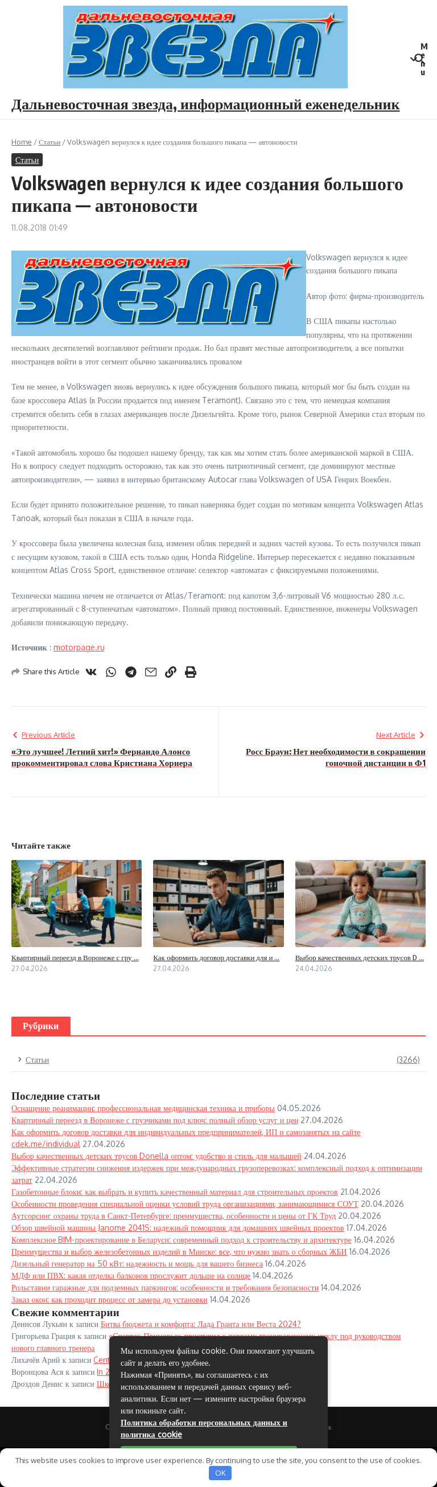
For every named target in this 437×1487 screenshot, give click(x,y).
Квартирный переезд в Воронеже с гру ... (75, 957)
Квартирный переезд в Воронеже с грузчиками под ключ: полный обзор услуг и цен (154, 1120)
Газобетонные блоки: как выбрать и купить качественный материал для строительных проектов (174, 1192)
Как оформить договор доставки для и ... (216, 957)
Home (21, 141)
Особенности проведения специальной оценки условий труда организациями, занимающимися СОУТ (184, 1204)
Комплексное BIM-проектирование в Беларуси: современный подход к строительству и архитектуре (181, 1239)
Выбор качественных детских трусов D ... (359, 957)
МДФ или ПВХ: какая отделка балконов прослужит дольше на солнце (130, 1275)
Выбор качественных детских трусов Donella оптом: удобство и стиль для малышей (156, 1156)
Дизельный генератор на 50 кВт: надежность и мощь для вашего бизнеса (137, 1263)
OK (220, 1472)
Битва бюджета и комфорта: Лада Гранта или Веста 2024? (201, 1324)
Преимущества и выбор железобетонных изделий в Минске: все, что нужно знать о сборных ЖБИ (179, 1251)
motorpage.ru (79, 647)
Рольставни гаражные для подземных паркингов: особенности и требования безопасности (165, 1287)
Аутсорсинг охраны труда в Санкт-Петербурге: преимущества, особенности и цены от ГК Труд (173, 1215)
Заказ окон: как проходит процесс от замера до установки (109, 1299)
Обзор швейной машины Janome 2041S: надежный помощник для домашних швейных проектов (177, 1227)
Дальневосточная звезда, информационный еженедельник (205, 103)
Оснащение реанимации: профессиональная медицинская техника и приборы (143, 1108)
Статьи (49, 141)
